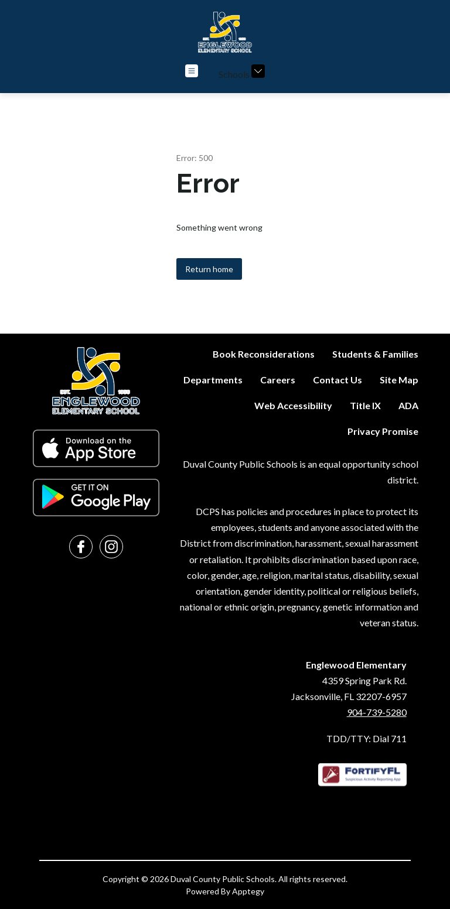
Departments (213, 379)
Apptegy (248, 891)
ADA (408, 405)
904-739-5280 (377, 712)
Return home (209, 269)
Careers (277, 379)
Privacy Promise (382, 431)
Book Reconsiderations (264, 353)
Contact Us (337, 379)
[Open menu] (191, 70)
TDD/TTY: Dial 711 (366, 738)
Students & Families (375, 353)
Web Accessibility (293, 405)
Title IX (365, 405)
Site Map (399, 379)
